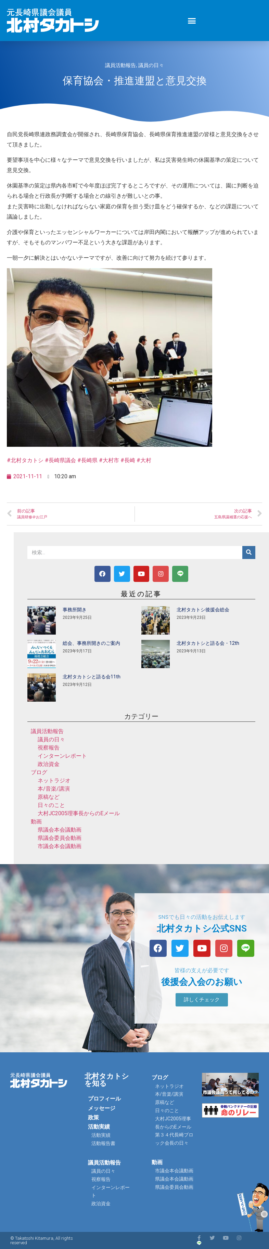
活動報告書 (103, 1143)
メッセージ (101, 1108)
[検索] (248, 552)
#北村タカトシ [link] (25, 460)
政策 (93, 1117)
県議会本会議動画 (59, 830)
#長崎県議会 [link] (60, 460)
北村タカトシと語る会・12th (208, 643)
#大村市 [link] (109, 460)
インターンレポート (62, 756)
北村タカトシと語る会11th (91, 676)
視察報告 (49, 747)
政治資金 (49, 764)
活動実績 (99, 1126)
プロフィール (104, 1098)
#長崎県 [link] (87, 460)
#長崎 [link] (127, 460)
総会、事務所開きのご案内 (91, 643)
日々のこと (51, 805)
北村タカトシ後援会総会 (203, 609)
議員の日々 (151, 65)
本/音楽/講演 (54, 788)
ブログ (39, 772)
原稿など (49, 797)
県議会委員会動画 (59, 838)
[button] (191, 20)
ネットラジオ (54, 780)
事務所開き (75, 609)
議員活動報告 (120, 65)
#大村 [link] (144, 460)
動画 (36, 821)
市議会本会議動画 (59, 846)
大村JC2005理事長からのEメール (79, 813)
